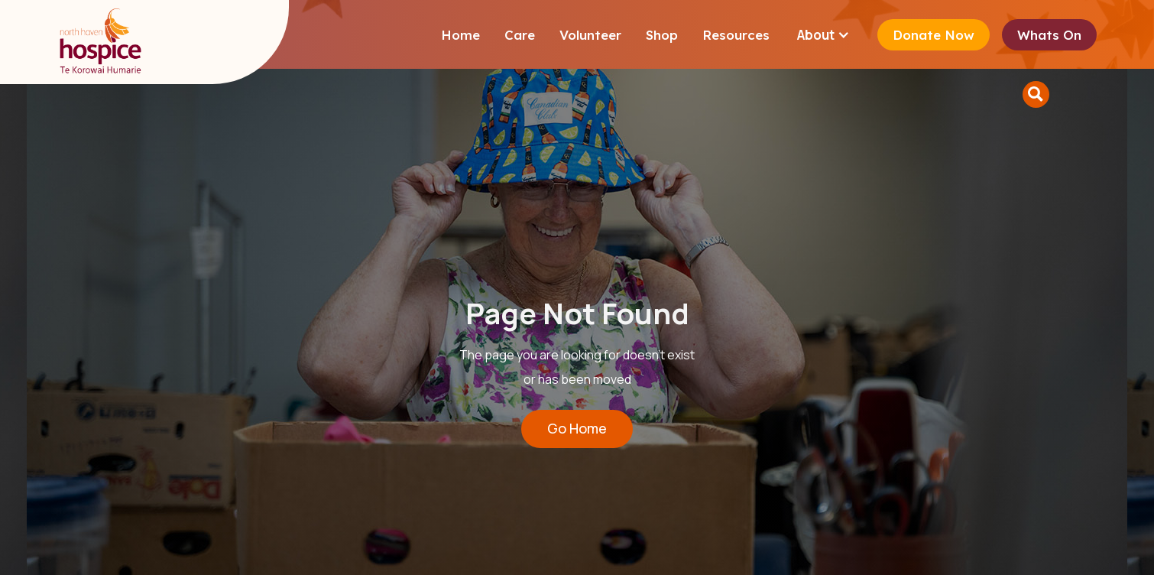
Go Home (577, 428)
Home (460, 35)
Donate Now (933, 35)
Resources (736, 35)
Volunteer (590, 35)
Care (519, 35)
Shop (662, 35)
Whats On (1049, 35)
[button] (823, 34)
